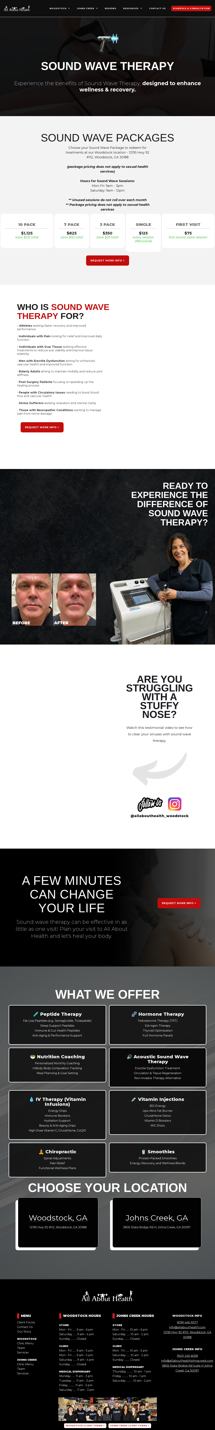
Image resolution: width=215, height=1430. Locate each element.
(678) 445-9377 (187, 1322)
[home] (17, 8)
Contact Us (25, 1327)
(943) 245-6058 (187, 1356)
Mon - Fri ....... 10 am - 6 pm (130, 1329)
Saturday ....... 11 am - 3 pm (76, 1389)
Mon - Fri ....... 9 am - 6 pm (76, 1329)
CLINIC (63, 1346)
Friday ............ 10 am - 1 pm (129, 1376)
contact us (157, 8)
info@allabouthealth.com (187, 1327)
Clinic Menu (25, 1343)
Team (21, 1348)
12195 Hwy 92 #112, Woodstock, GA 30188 (187, 1335)
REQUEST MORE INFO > (108, 260)
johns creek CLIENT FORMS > (129, 1425)
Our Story (24, 1331)
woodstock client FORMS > (85, 1425)
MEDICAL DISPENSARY (75, 1371)
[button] (59, 8)
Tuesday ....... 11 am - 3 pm (76, 1380)
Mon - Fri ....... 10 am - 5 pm (130, 1350)
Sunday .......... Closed (72, 1338)
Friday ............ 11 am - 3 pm (75, 1385)
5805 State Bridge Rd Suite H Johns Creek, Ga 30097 (187, 1368)
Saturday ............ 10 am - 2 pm (132, 1380)
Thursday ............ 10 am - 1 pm (132, 1371)
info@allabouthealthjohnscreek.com (187, 1360)
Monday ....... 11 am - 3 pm (76, 1376)
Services (23, 1352)
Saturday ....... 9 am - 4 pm (76, 1334)
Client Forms (26, 1322)
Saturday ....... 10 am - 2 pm (130, 1334)
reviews (110, 8)
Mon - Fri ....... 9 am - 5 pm (76, 1350)
